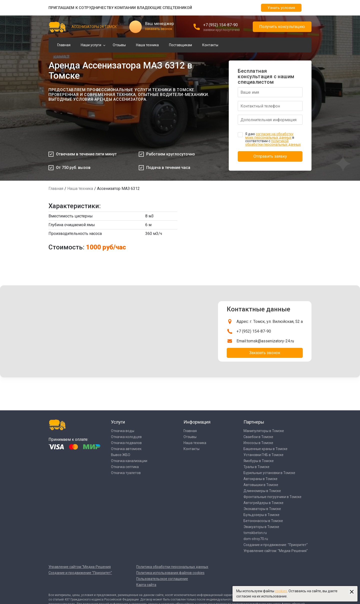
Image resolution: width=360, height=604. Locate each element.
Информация (197, 422)
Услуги (118, 422)
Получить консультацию (282, 26)
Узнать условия (281, 7)
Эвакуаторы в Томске (261, 527)
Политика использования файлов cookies (170, 573)
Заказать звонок (264, 352)
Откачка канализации (129, 461)
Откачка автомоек (126, 449)
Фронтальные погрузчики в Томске (273, 497)
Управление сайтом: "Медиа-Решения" (276, 551)
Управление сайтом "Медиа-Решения (79, 567)
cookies (281, 591)
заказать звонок (158, 29)
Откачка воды (122, 431)
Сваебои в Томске (258, 437)
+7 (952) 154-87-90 (220, 24)
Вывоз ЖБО (120, 455)
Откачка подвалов (126, 443)
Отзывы (119, 45)
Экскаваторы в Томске (262, 509)
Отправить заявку (270, 156)
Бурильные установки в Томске (269, 473)
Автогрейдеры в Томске (264, 503)
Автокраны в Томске (261, 479)
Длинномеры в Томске (262, 491)
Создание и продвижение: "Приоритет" (276, 545)
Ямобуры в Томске (259, 461)
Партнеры (254, 422)
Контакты (210, 45)
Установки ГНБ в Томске (264, 455)
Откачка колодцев (126, 437)
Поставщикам (180, 45)
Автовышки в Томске (261, 485)
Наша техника (147, 45)
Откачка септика (125, 467)
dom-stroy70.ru (256, 539)
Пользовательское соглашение (162, 579)
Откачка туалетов (126, 473)
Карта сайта (146, 585)
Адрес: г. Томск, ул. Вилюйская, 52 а (269, 321)
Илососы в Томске (258, 443)
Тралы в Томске (257, 467)
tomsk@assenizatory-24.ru (270, 341)
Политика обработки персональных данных (172, 567)
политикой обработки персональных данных (273, 142)
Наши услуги (91, 45)
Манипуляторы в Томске (264, 431)
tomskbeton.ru (255, 533)
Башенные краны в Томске (266, 449)
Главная (63, 45)
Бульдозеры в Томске (262, 515)
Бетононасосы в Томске (263, 521)
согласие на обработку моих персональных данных (269, 135)
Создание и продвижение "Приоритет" (80, 573)
